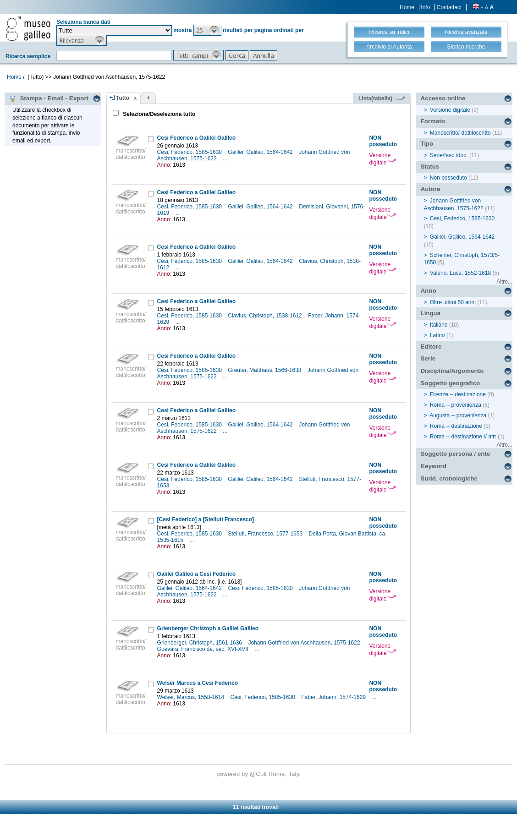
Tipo (426, 143)
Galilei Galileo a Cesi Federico (196, 574)
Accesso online (442, 98)
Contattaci (449, 7)
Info (425, 7)
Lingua (430, 313)
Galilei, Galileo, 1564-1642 (261, 152)
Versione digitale (382, 159)
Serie (427, 358)
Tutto (122, 98)
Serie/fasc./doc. (449, 155)
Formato (432, 121)
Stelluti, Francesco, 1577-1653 (266, 533)
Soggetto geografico (450, 383)
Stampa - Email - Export (48, 98)
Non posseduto (448, 178)
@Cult (259, 773)
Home (407, 7)
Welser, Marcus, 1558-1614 (191, 697)
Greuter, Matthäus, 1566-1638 (265, 370)
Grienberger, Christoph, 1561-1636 (200, 642)
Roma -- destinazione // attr (463, 436)
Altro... (504, 282)
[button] (207, 30)
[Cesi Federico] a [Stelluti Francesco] (205, 519)
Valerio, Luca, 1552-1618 (460, 273)
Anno (428, 290)
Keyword (433, 466)
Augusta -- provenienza (457, 415)
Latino (437, 335)
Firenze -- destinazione (458, 394)
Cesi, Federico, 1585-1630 (190, 152)
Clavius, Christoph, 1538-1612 (265, 315)
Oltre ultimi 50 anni (453, 302)
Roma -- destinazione (456, 426)
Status (429, 166)
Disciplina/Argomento (452, 370)
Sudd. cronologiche (448, 478)
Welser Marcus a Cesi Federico (197, 683)
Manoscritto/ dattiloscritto (460, 133)
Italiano (439, 325)
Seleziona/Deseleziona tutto (158, 114)
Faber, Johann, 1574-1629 (334, 697)
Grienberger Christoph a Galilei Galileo (207, 628)
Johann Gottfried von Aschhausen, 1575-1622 (305, 642)
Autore (430, 189)
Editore (430, 346)
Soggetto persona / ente (455, 453)
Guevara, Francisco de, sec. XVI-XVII (203, 649)
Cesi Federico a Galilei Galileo (196, 138)
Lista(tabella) (381, 98)
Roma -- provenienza (455, 405)
